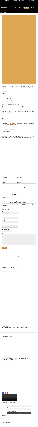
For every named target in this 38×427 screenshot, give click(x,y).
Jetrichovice (11, 101)
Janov (5, 101)
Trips (1, 12)
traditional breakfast (13, 111)
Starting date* (10, 217)
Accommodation (3, 7)
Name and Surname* (10, 212)
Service (10, 7)
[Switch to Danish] (33, 3)
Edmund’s (10, 100)
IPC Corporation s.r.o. (9, 422)
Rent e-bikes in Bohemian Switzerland (8, 323)
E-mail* (10, 221)
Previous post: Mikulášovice (8, 261)
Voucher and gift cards (6, 361)
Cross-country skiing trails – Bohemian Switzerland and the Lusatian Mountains (15, 327)
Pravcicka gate (24, 87)
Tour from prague (22, 256)
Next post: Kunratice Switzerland (29, 261)
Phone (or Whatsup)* (10, 225)
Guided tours (26, 7)
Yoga (20, 7)
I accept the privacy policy (11, 411)
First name (8, 403)
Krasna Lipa (10, 112)
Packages (15, 7)
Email (7, 407)
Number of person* (6, 230)
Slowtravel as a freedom (6, 325)
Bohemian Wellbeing (5, 326)
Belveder (8, 101)
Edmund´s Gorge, (30, 87)
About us (6, 12)
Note (19, 239)
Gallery (32, 7)
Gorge (13, 100)
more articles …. (4, 415)
